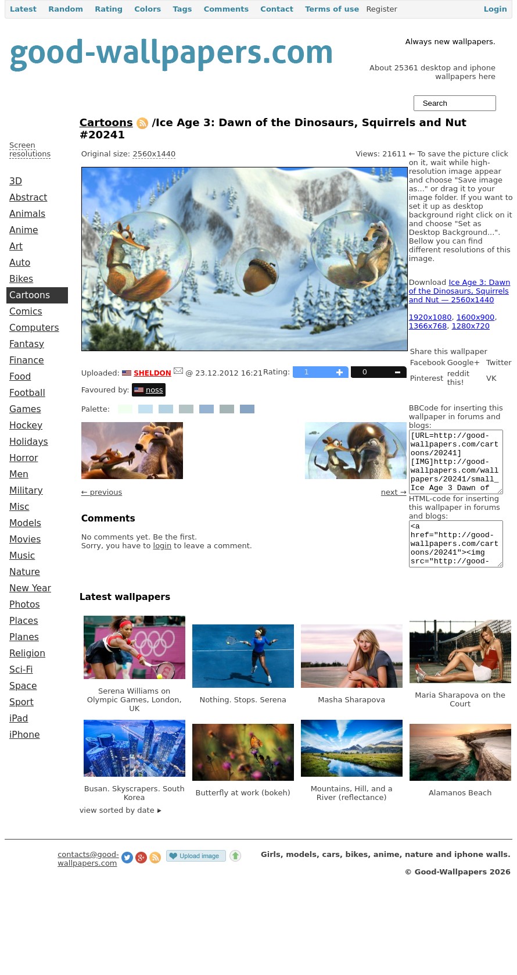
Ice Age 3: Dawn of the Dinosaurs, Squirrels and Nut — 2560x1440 (460, 291)
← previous (102, 492)
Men (18, 474)
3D (15, 181)
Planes (24, 637)
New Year (30, 588)
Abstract (28, 197)
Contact (276, 9)
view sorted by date (120, 831)
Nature (24, 572)
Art (16, 246)
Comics (25, 311)
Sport (21, 702)
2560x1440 (153, 153)
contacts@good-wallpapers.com (88, 879)
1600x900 (476, 317)
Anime (23, 230)
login (162, 545)
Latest (23, 9)
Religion (27, 653)
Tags (182, 9)
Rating (109, 9)
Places (23, 621)
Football (27, 393)
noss (154, 389)
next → (394, 492)
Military (26, 490)
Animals (27, 214)
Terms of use (332, 9)
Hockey (25, 425)
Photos (24, 604)
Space (23, 686)
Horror (23, 458)
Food (20, 377)
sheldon (152, 372)
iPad (18, 718)
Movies (25, 539)
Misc (19, 507)
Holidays (28, 442)
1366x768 (428, 326)
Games (25, 409)
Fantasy (26, 344)
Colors (147, 9)
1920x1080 (430, 317)
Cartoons (29, 295)
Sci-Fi (21, 670)
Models (25, 523)
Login (495, 9)
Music (22, 556)
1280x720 (471, 326)
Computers (34, 328)
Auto (19, 263)
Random (65, 9)
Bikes (21, 279)
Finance (26, 360)
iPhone (24, 735)
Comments (226, 9)
